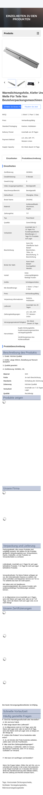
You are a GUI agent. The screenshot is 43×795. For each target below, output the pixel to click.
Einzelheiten (11, 158)
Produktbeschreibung (31, 158)
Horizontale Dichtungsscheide (19, 782)
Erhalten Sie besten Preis (15, 107)
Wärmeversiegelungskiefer (13, 788)
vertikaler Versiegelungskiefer (14, 785)
